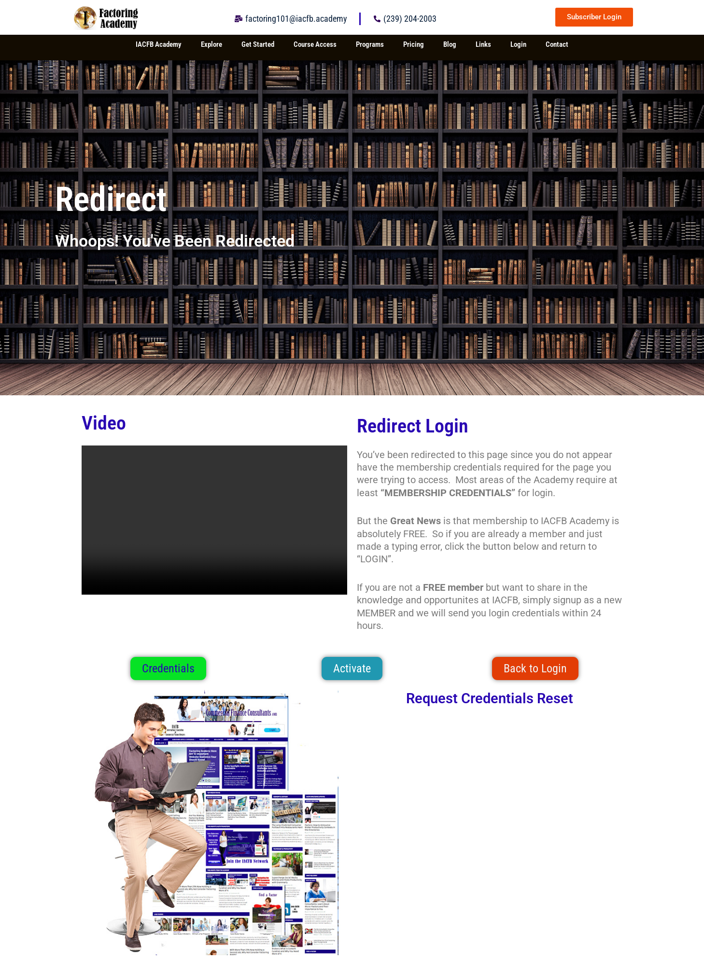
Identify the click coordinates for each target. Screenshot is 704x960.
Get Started (257, 44)
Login (518, 44)
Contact (557, 44)
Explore (211, 44)
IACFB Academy (159, 44)
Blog (449, 44)
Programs (370, 44)
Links (483, 44)
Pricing (413, 44)
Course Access (315, 44)
